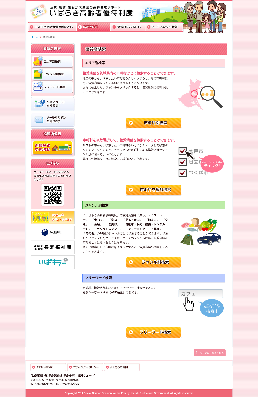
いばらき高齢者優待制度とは (52, 27)
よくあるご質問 (122, 367)
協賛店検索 (93, 27)
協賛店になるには (128, 27)
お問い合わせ (48, 367)
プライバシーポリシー (85, 367)
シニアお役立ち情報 (164, 27)
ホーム (34, 37)
